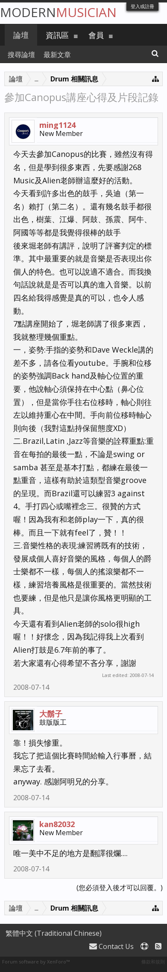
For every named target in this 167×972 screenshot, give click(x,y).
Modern (58, 12)
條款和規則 (153, 961)
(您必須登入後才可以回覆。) (119, 887)
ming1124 (57, 125)
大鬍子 (50, 713)
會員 (96, 35)
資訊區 (57, 35)
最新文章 (57, 54)
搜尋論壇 (21, 54)
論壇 (21, 35)
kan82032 (57, 824)
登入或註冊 (142, 6)
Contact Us (111, 946)
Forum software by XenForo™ (36, 961)
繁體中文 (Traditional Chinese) (54, 933)
